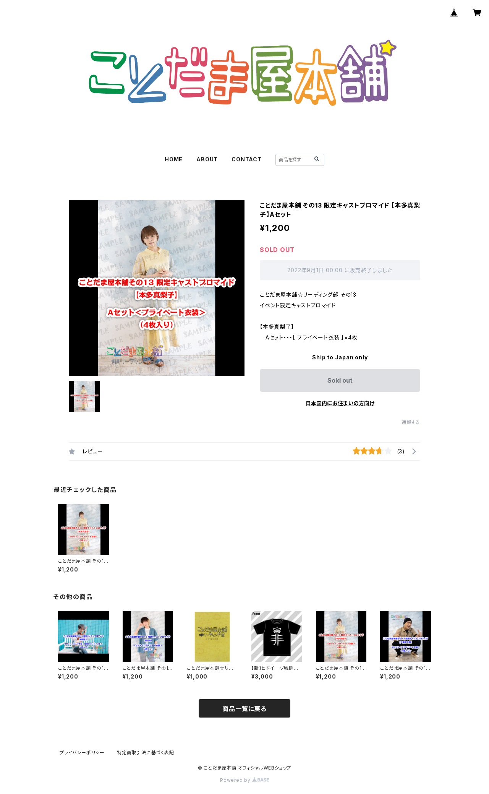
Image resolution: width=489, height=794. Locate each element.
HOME (174, 159)
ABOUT (207, 159)
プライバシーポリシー (82, 752)
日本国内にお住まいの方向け (340, 403)
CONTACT (247, 159)
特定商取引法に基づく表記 (145, 752)
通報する (411, 422)
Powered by (244, 780)
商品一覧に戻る (244, 709)
